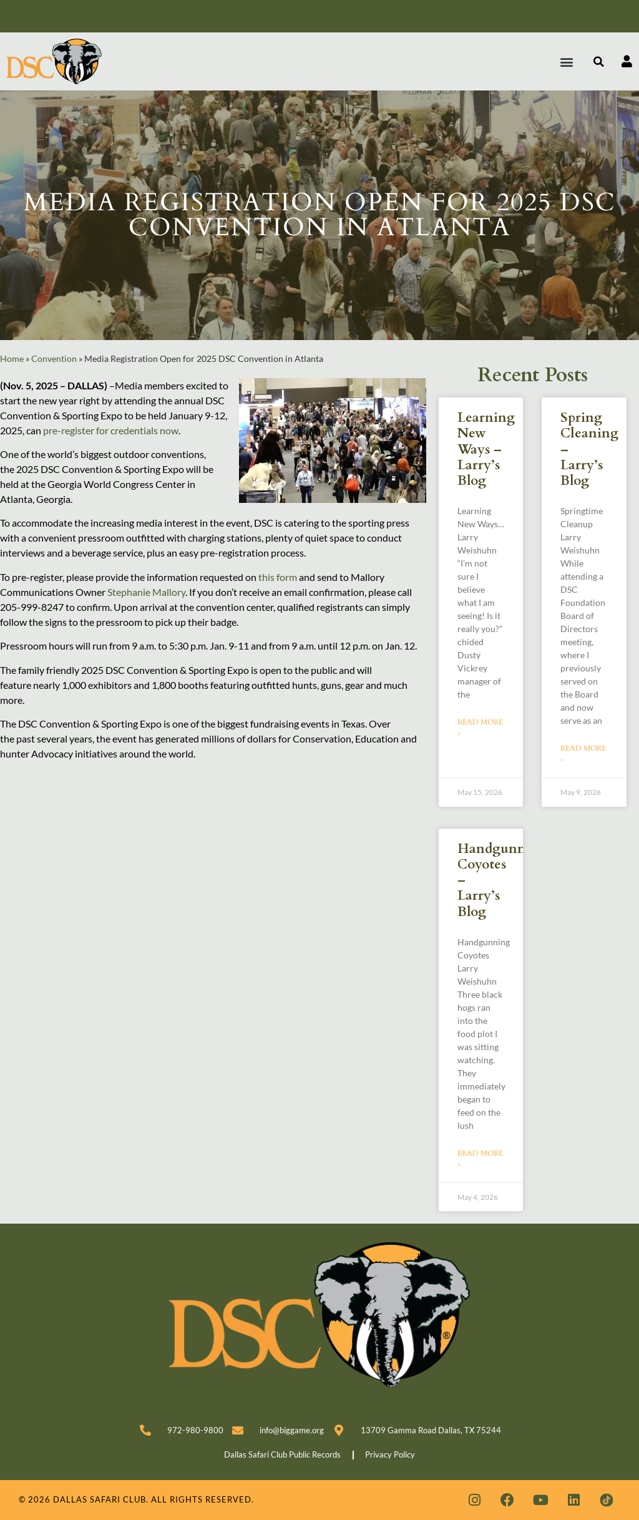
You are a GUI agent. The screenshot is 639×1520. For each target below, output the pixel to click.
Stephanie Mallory (146, 592)
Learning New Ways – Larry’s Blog (486, 449)
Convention (54, 359)
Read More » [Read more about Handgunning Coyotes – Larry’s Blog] (480, 1158)
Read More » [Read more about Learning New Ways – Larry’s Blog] (480, 727)
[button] (567, 61)
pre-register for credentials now (110, 430)
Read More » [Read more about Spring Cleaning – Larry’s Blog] (583, 753)
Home (12, 359)
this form (278, 577)
